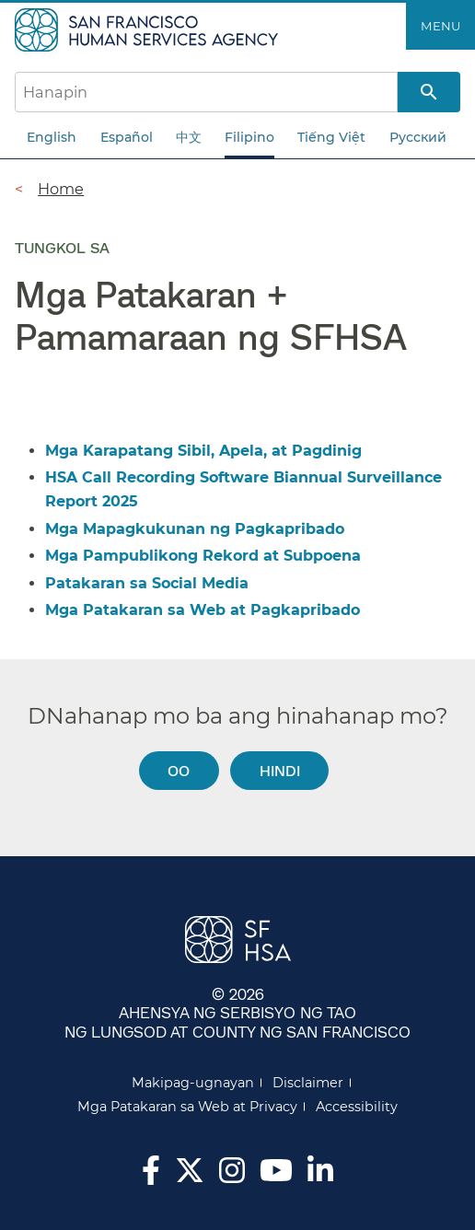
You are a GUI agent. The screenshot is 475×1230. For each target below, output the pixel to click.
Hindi (280, 770)
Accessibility (357, 1106)
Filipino (249, 137)
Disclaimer (307, 1082)
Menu (440, 25)
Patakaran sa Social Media (147, 583)
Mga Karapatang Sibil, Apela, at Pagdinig (203, 450)
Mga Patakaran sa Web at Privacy (187, 1106)
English (51, 137)
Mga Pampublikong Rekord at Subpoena (203, 555)
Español (126, 137)
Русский (417, 137)
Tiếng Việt (331, 137)
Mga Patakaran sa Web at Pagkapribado (202, 610)
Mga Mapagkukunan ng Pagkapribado (194, 529)
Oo (179, 770)
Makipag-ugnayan (193, 1082)
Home (61, 189)
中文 (189, 137)
